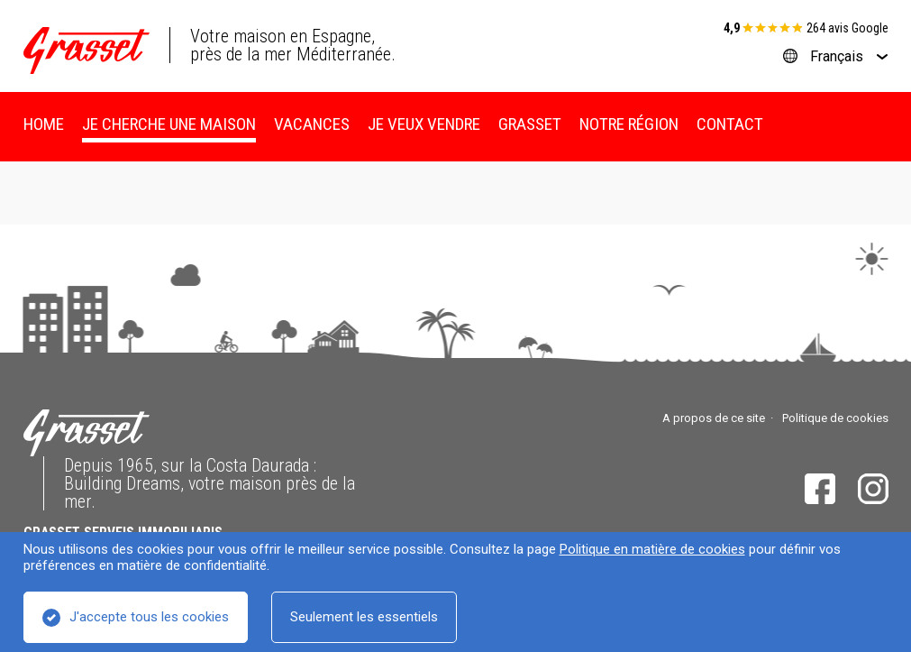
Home (43, 124)
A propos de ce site (713, 418)
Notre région (629, 124)
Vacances (312, 124)
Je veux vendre (424, 124)
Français (836, 56)
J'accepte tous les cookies (149, 617)
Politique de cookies (835, 418)
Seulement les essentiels (364, 617)
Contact (730, 124)
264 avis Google (847, 28)
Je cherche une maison (169, 124)
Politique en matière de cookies (652, 549)
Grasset (529, 124)
